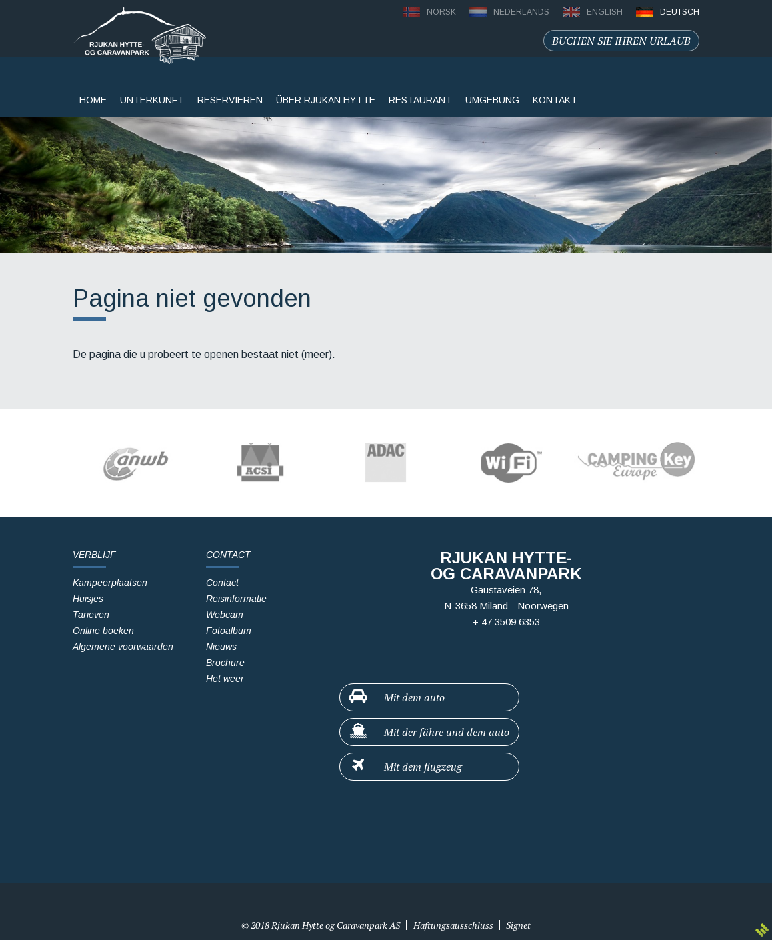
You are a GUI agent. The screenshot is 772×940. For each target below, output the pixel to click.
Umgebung (492, 100)
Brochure (225, 662)
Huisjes (88, 598)
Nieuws (221, 646)
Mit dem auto (396, 697)
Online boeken (103, 630)
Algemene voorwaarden (123, 646)
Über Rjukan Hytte (325, 100)
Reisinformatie (236, 598)
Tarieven (91, 614)
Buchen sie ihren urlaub (621, 40)
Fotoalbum (228, 630)
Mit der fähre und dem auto (428, 731)
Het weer (225, 678)
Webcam (224, 614)
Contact (222, 582)
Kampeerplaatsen (110, 582)
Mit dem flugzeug (405, 766)
